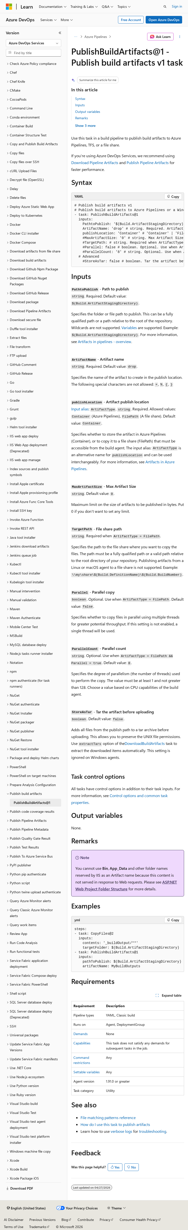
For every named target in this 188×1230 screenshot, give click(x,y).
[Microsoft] (9, 6)
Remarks (81, 118)
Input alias (80, 408)
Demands (80, 1033)
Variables (129, 327)
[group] (127, 233)
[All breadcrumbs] (75, 37)
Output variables (87, 111)
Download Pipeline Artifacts (94, 162)
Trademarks (37, 1226)
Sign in (177, 6)
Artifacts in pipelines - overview (104, 341)
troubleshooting (152, 1131)
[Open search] (165, 6)
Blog (64, 1219)
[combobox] (33, 43)
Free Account (131, 19)
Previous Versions (42, 1219)
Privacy (105, 1219)
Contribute (86, 1219)
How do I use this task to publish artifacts (115, 1124)
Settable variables (86, 1072)
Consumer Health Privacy (139, 1219)
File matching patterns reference (108, 1117)
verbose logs (121, 1131)
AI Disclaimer (14, 1219)
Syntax (80, 98)
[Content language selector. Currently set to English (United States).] (26, 1208)
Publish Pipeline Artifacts (148, 162)
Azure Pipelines (95, 36)
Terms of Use (13, 1226)
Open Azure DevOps (164, 19)
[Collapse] (60, 32)
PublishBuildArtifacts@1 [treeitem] (32, 802)
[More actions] (180, 37)
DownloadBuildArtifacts (145, 743)
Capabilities (81, 1043)
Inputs (80, 105)
